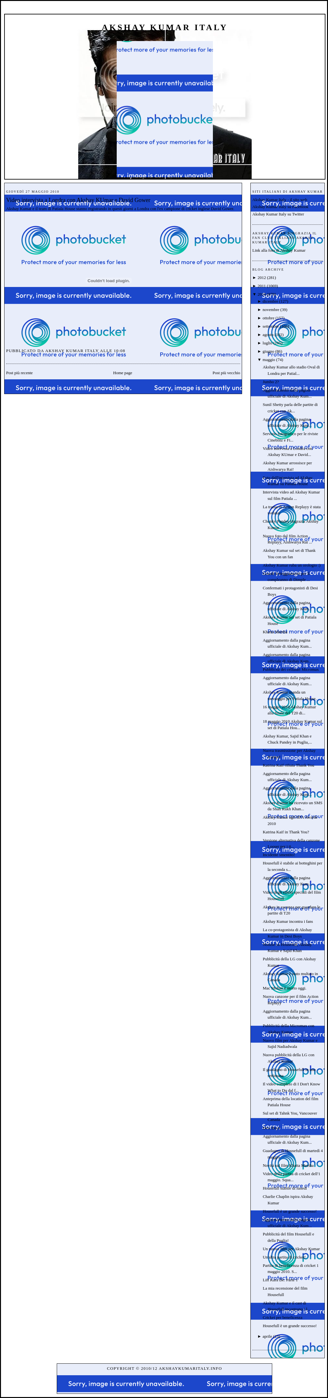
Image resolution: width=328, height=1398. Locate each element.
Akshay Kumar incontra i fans (288, 921)
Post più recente (19, 372)
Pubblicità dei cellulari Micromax (291, 669)
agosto (268, 334)
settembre (271, 326)
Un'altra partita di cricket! (284, 1257)
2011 (261, 285)
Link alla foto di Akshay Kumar (279, 250)
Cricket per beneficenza (282, 1317)
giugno (268, 351)
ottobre (268, 318)
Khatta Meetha (275, 631)
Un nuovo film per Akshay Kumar (291, 1248)
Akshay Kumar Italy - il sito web (279, 199)
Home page (122, 372)
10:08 (119, 350)
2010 (261, 294)
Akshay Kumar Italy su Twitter (278, 214)
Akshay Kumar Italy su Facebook (280, 206)
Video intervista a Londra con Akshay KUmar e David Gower (78, 200)
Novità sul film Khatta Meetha (288, 1165)
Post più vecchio (226, 372)
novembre (271, 309)
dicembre (270, 301)
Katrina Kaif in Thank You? (286, 832)
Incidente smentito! (279, 854)
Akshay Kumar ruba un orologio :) (291, 565)
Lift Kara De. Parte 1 (280, 1279)
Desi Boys (271, 1127)
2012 (261, 277)
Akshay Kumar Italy (165, 27)
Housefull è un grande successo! (289, 1211)
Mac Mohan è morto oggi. (284, 988)
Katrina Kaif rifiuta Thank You (288, 765)
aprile (267, 1336)
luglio (267, 343)
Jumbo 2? (271, 381)
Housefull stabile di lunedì (285, 1188)
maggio (269, 359)
